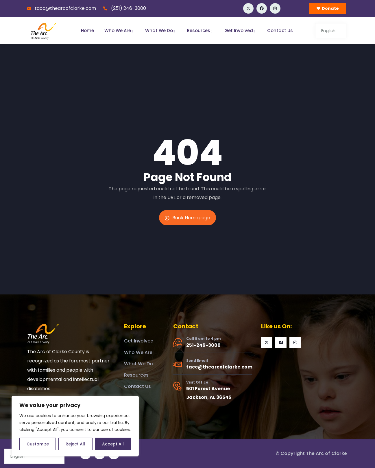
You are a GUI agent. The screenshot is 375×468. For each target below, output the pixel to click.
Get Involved (240, 30)
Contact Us (280, 30)
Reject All (75, 444)
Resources (200, 30)
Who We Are (119, 30)
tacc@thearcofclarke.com (219, 367)
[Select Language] (330, 30)
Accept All (113, 444)
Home (87, 30)
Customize (38, 444)
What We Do (161, 30)
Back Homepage (187, 217)
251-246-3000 (203, 345)
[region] (75, 426)
